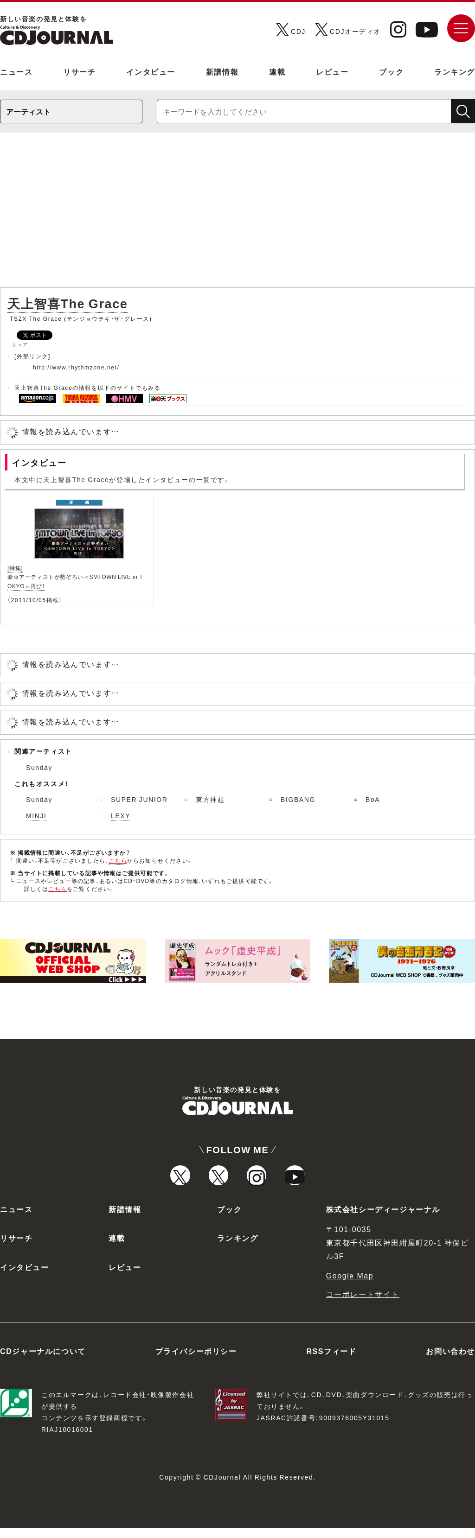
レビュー (332, 71)
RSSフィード (331, 1360)
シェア (20, 344)
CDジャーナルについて (43, 1360)
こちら (118, 860)
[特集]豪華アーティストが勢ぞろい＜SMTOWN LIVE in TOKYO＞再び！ (75, 577)
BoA (373, 799)
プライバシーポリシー (196, 1360)
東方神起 (210, 799)
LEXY (120, 815)
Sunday (39, 767)
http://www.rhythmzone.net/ (76, 367)
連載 (277, 71)
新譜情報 (222, 71)
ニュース (16, 71)
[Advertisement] (237, 215)
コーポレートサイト (362, 1303)
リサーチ (79, 71)
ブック (391, 71)
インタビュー (150, 71)
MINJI (36, 815)
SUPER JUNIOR (139, 799)
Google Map (350, 1284)
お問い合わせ (450, 1360)
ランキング (454, 71)
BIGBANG (298, 799)
